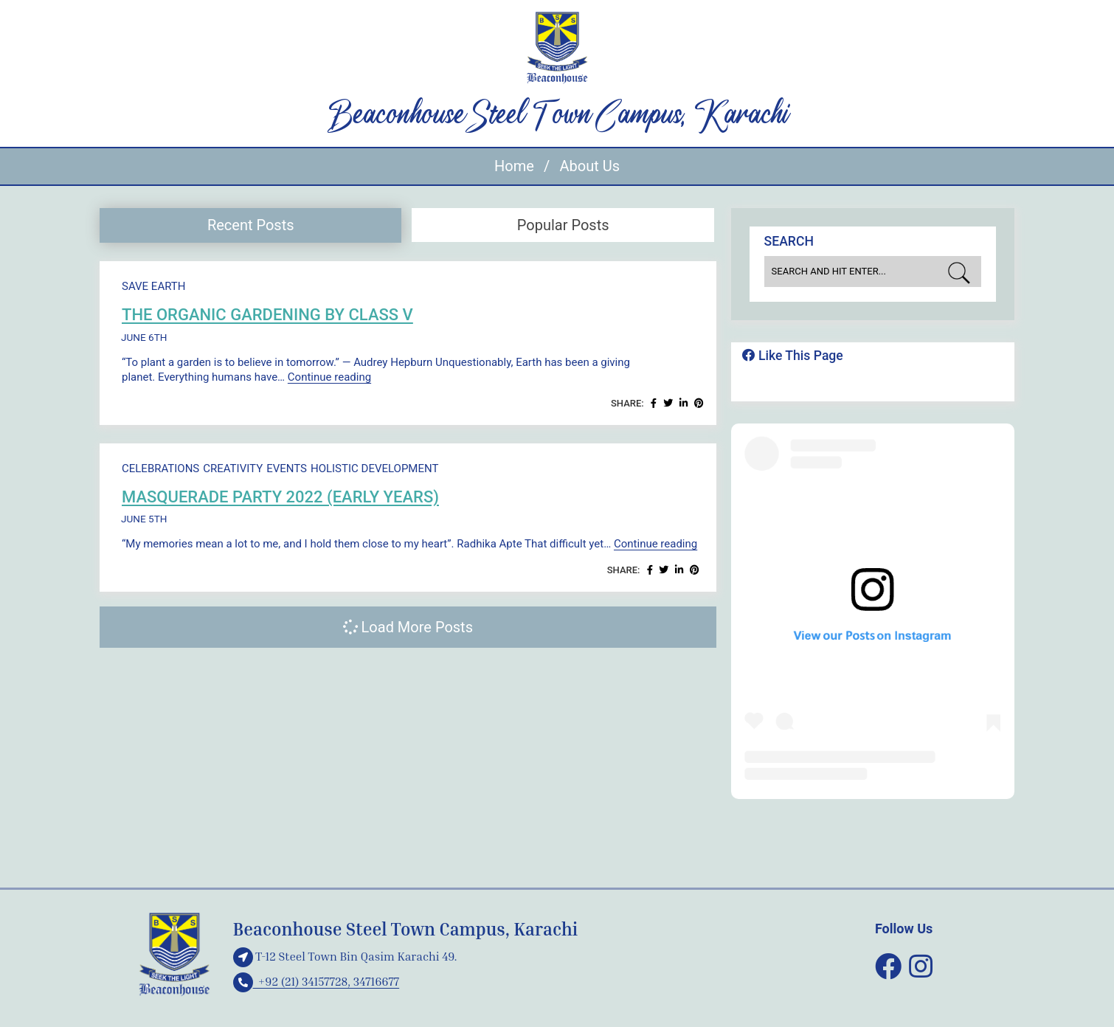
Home (514, 166)
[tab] (250, 225)
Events (286, 468)
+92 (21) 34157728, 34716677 (316, 981)
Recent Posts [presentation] (250, 225)
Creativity (233, 468)
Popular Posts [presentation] (563, 225)
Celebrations (160, 468)
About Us (589, 166)
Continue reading (329, 377)
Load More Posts (408, 627)
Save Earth (153, 286)
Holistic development (375, 468)
